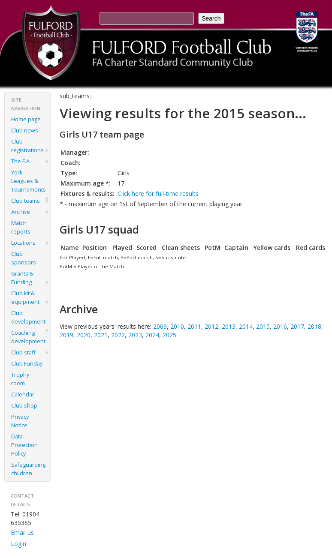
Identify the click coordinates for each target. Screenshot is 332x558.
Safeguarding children (28, 469)
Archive (20, 212)
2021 (101, 335)
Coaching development (28, 337)
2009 (160, 326)
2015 (263, 326)
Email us (22, 532)
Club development (28, 317)
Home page (26, 119)
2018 (314, 326)
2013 (228, 326)
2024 (152, 335)
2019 (66, 335)
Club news (24, 130)
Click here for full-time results (158, 193)
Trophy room (20, 379)
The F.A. (21, 161)
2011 (194, 326)
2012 (211, 326)
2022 (118, 335)
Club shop (24, 405)
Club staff (23, 352)
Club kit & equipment (25, 298)
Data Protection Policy (24, 445)
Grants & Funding (22, 278)
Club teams (25, 200)
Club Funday (26, 363)
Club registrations (27, 146)
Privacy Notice (20, 421)
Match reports (20, 227)
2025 (169, 335)
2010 (177, 326)
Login (18, 544)
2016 (280, 326)
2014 (246, 326)
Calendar (22, 394)
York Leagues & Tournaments (28, 181)
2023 (135, 335)
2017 (297, 326)
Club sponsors (23, 258)
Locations (23, 242)
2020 (84, 335)
